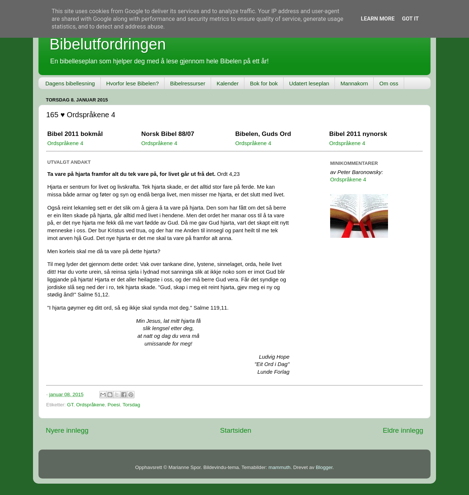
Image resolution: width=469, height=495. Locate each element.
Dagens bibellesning (70, 83)
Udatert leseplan (309, 83)
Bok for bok (264, 83)
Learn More (378, 18)
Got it (410, 18)
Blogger (324, 467)
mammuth (280, 467)
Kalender (228, 83)
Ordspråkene (90, 404)
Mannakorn (354, 83)
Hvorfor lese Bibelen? (132, 83)
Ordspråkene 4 (65, 143)
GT (70, 404)
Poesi (113, 404)
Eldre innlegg (403, 430)
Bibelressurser (187, 83)
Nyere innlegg (67, 430)
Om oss (388, 83)
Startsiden (235, 430)
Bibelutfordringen (107, 44)
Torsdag (131, 404)
